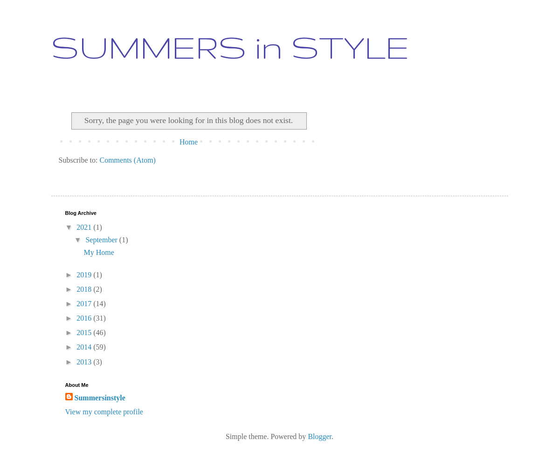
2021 (84, 227)
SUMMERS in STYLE (230, 47)
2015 (84, 332)
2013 (84, 362)
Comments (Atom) (128, 160)
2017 (84, 304)
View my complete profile (104, 412)
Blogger (319, 436)
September (102, 240)
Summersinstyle (100, 398)
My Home (98, 252)
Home (188, 142)
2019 (84, 275)
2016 (84, 318)
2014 (84, 347)
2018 (84, 289)
